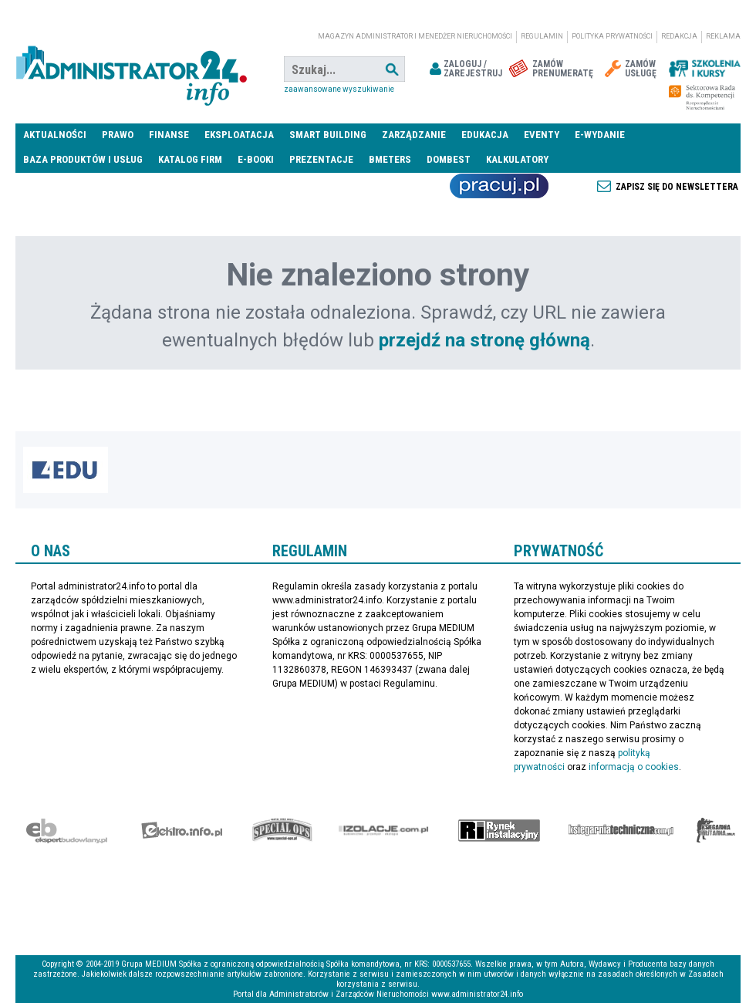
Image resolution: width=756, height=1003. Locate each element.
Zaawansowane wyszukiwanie (339, 89)
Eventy (541, 134)
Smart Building (327, 134)
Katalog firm (190, 159)
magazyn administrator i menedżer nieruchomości (415, 36)
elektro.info (182, 830)
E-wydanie (600, 134)
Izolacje (383, 830)
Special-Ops (282, 830)
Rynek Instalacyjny (499, 830)
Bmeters (390, 159)
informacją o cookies (634, 767)
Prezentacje (321, 159)
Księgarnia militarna (716, 830)
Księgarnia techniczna (621, 830)
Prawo (117, 134)
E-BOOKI (256, 159)
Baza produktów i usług (83, 159)
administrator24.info (131, 69)
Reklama (723, 36)
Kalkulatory (517, 159)
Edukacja (484, 134)
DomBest (449, 159)
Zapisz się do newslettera (677, 186)
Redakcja (679, 36)
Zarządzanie (414, 134)
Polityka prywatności (612, 36)
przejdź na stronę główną (484, 340)
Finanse (169, 134)
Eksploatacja (239, 134)
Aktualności (54, 134)
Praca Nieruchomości (499, 186)
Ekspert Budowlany (67, 830)
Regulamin (542, 36)
